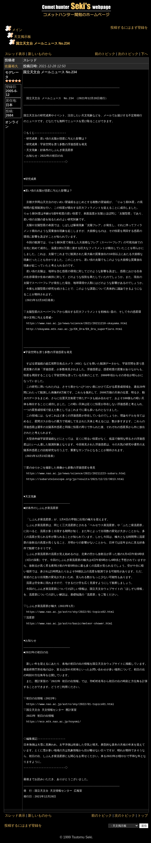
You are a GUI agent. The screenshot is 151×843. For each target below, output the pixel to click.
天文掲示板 (22, 36)
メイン (17, 30)
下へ (144, 54)
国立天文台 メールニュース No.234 (43, 43)
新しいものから (40, 54)
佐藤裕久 (11, 66)
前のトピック (105, 54)
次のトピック (128, 54)
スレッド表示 (15, 54)
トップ (143, 815)
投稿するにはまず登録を (129, 27)
